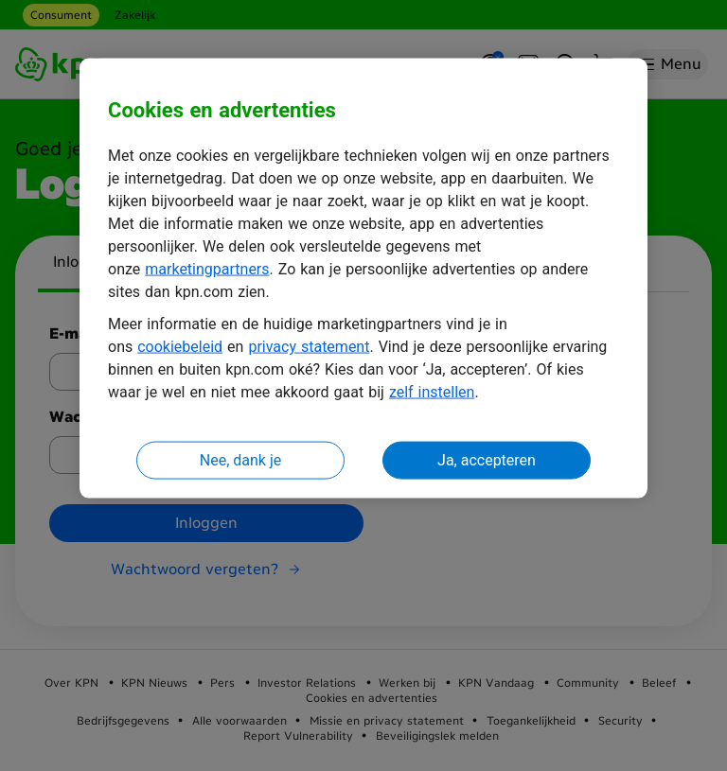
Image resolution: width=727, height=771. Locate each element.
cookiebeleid (179, 347)
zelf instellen (432, 392)
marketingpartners (207, 269)
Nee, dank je (240, 460)
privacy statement (308, 347)
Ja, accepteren (486, 460)
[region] (363, 279)
